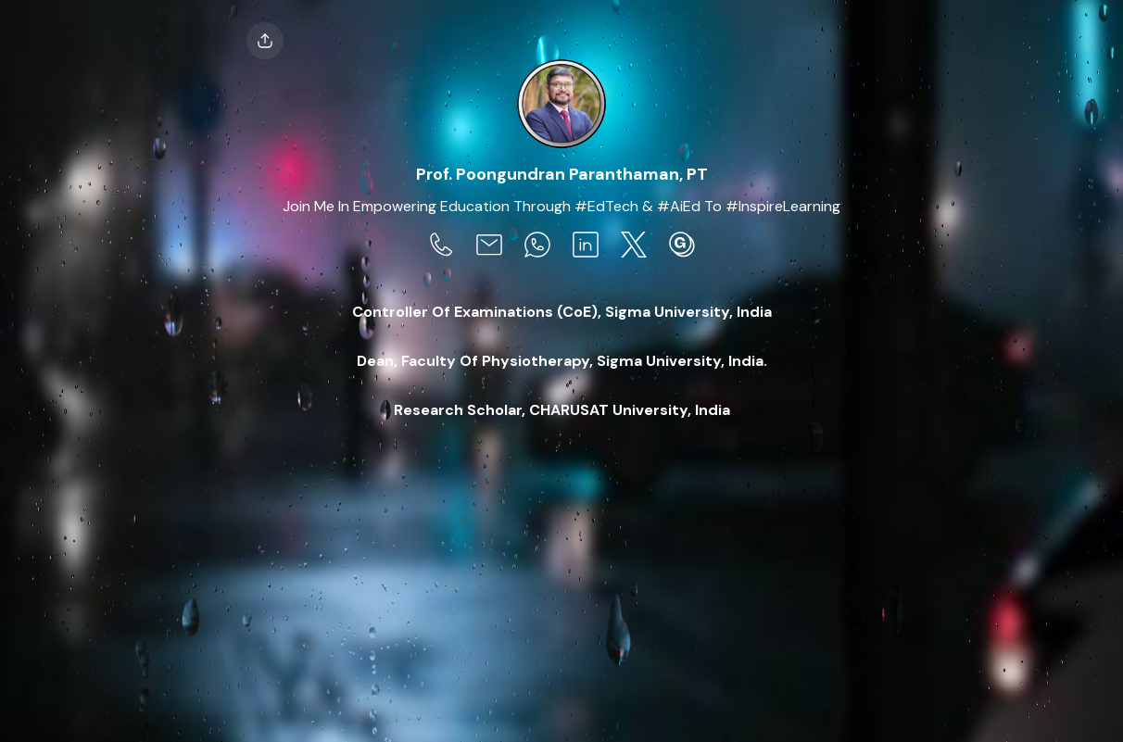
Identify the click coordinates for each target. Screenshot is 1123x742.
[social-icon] (441, 246)
